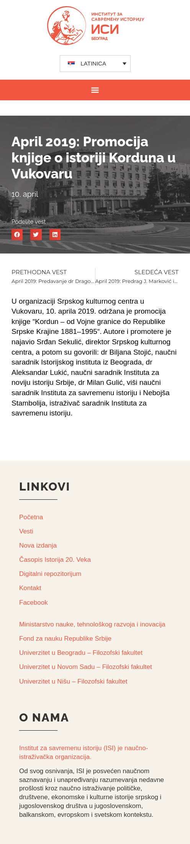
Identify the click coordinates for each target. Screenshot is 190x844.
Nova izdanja (38, 545)
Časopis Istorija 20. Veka (55, 559)
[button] (95, 89)
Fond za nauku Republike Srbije (65, 638)
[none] (95, 63)
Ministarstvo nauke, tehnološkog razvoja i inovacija (92, 624)
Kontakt (30, 588)
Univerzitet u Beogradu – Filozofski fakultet (80, 652)
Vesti (26, 531)
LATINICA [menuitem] (93, 63)
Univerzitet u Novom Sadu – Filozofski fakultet (85, 667)
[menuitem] (95, 63)
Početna (31, 517)
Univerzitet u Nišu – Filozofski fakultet (73, 681)
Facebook (33, 602)
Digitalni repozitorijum (50, 573)
